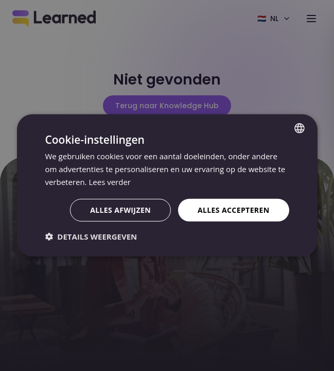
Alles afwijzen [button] (120, 209)
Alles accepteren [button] (234, 209)
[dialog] (167, 185)
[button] (91, 236)
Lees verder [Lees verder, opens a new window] (110, 182)
